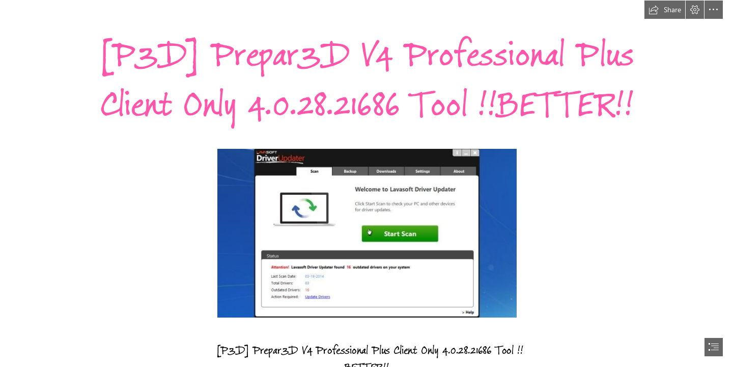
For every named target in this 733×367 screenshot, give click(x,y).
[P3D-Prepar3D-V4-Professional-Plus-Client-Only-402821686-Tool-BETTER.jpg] (366, 232)
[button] (664, 10)
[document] (366, 183)
